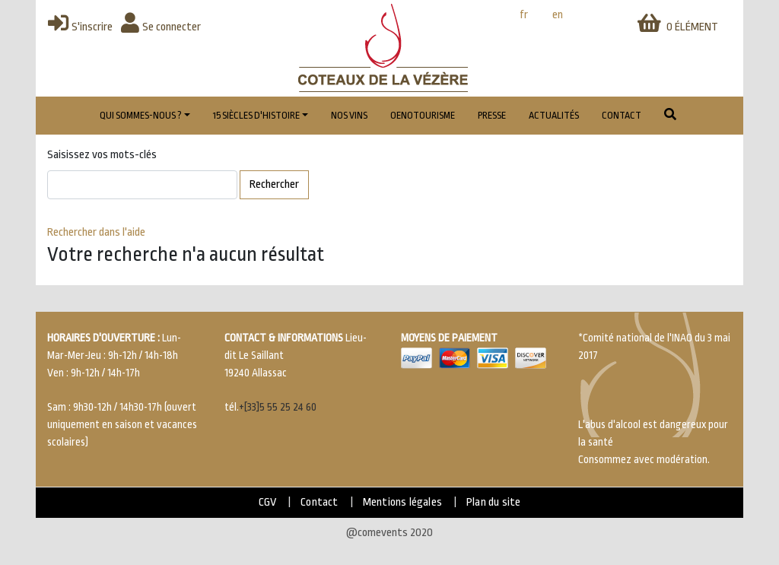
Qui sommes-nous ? (141, 115)
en (557, 14)
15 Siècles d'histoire (256, 115)
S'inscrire (80, 27)
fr (524, 14)
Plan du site (493, 502)
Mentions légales (402, 502)
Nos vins (349, 115)
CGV (268, 502)
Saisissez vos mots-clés (102, 154)
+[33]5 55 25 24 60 (277, 407)
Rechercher (274, 184)
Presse (492, 115)
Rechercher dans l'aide (96, 232)
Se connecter (161, 27)
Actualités (554, 115)
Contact (621, 115)
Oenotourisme (422, 115)
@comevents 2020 (389, 532)
